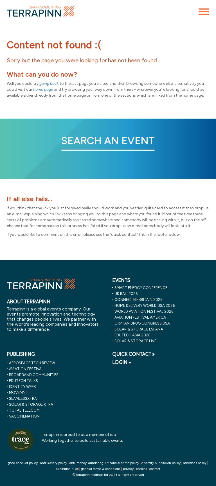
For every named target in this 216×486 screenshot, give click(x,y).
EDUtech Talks (23, 380)
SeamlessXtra (23, 398)
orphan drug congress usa (142, 323)
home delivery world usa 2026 (144, 305)
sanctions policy (194, 463)
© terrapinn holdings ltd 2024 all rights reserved (108, 475)
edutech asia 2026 (132, 335)
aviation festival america (140, 317)
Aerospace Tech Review (32, 363)
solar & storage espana (138, 329)
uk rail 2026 (126, 293)
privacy (128, 469)
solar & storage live (135, 341)
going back (49, 83)
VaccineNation (24, 416)
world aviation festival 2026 (143, 311)
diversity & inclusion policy (161, 463)
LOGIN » (121, 362)
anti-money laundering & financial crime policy (104, 463)
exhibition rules (67, 469)
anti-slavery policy (53, 463)
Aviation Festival (26, 369)
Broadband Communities (33, 374)
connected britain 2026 (138, 299)
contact (154, 469)
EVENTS (121, 280)
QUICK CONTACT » (133, 354)
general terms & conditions (100, 469)
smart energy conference (140, 287)
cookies (141, 469)
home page (43, 89)
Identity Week (22, 386)
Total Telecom (24, 410)
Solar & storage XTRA (31, 404)
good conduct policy (23, 463)
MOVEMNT (18, 392)
